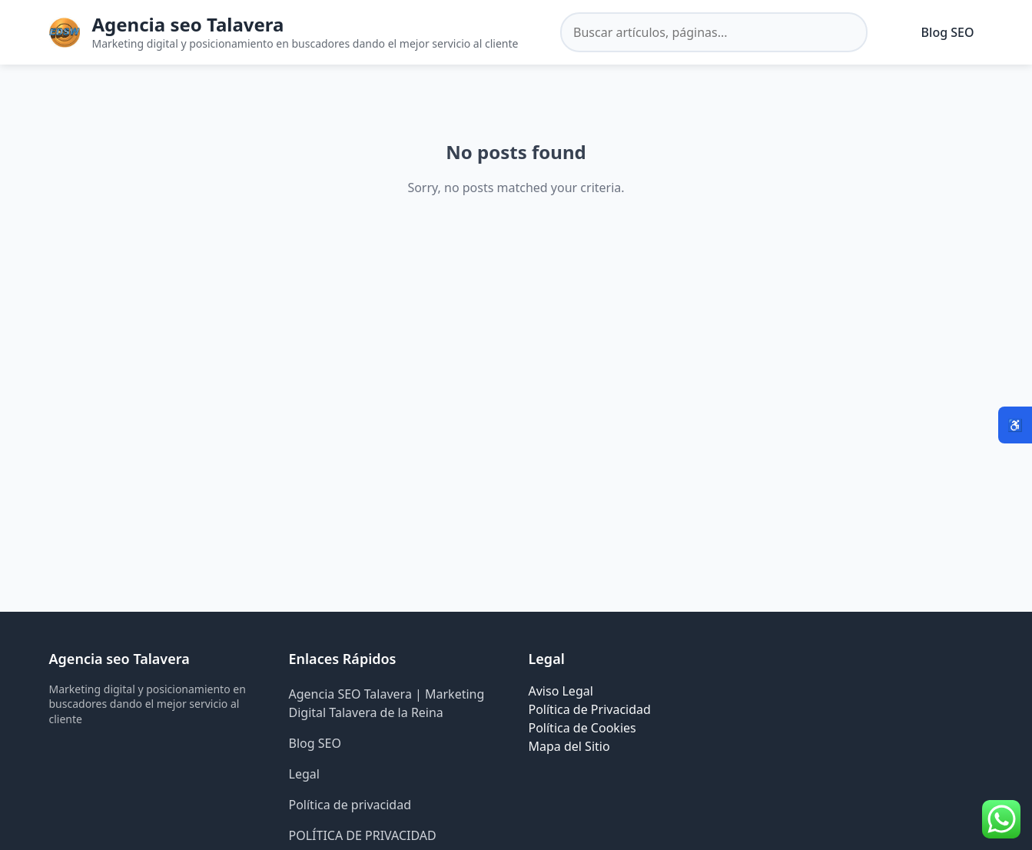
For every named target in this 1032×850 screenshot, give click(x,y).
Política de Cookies (582, 727)
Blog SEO (947, 32)
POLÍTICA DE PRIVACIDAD (362, 835)
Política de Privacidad (590, 709)
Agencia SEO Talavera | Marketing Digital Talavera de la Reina (387, 703)
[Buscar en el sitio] (714, 32)
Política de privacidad (350, 804)
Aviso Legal (561, 690)
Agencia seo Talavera (188, 24)
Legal (304, 773)
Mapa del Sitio (569, 746)
